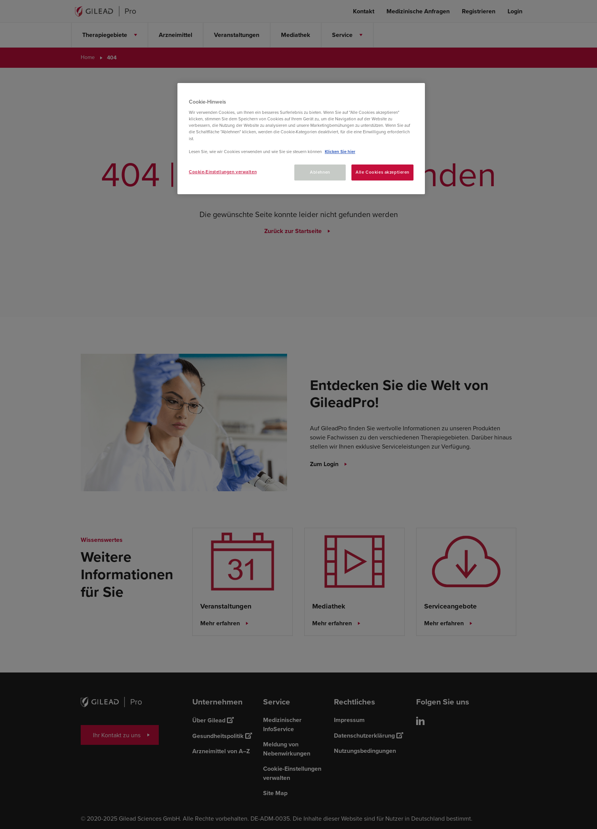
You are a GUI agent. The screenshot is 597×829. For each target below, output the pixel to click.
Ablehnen (320, 172)
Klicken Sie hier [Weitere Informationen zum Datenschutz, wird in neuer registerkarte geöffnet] (340, 152)
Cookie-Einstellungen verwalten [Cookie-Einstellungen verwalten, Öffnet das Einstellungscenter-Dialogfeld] (223, 172)
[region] (301, 138)
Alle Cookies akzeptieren (382, 172)
